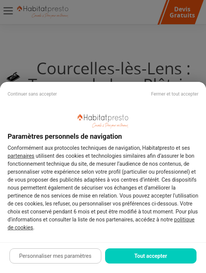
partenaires (21, 156)
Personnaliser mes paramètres (55, 256)
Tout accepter (150, 256)
